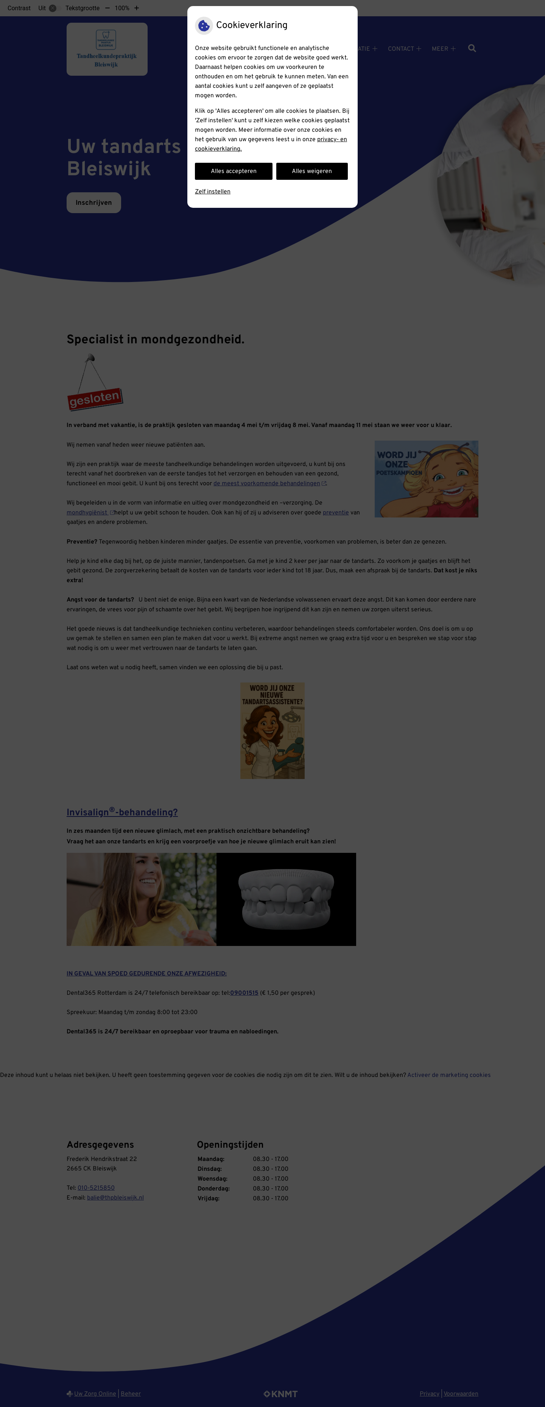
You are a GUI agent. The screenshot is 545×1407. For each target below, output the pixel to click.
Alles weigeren (312, 171)
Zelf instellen (212, 192)
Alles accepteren (234, 171)
